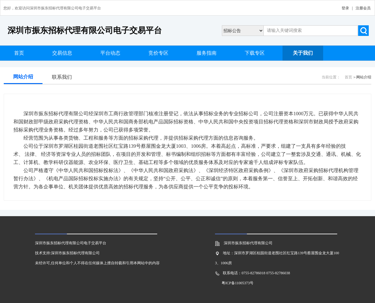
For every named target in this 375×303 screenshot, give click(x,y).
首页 (19, 53)
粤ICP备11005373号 (237, 283)
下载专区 (255, 53)
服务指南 (207, 53)
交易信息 (62, 53)
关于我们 (303, 53)
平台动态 (110, 53)
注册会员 (363, 8)
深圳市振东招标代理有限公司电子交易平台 (85, 30)
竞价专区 (158, 53)
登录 (345, 8)
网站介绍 (23, 76)
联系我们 (62, 77)
